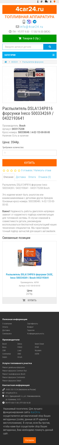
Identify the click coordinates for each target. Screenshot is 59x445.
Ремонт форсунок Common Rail (14, 371)
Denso (19, 344)
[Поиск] (50, 47)
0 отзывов (26, 170)
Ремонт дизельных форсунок (13, 367)
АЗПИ (37, 354)
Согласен (29, 440)
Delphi (4, 357)
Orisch (19, 357)
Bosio (4, 347)
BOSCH (14, 62)
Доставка (21, 177)
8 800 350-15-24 (12, 389)
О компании (7, 324)
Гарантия (30, 330)
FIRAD (19, 347)
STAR (37, 347)
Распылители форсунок (32, 62)
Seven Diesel (39, 344)
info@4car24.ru (31, 27)
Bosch (4, 344)
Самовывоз (6, 334)
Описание (8, 177)
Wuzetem (38, 350)
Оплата (32, 177)
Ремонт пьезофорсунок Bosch (13, 374)
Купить (29, 163)
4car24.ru (35, 412)
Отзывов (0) (44, 177)
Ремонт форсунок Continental (13, 377)
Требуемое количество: (13, 147)
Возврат (30, 327)
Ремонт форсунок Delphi (11, 381)
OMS (19, 354)
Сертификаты (32, 324)
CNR (4, 350)
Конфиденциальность (35, 334)
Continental (6, 354)
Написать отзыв (42, 170)
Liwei (19, 350)
